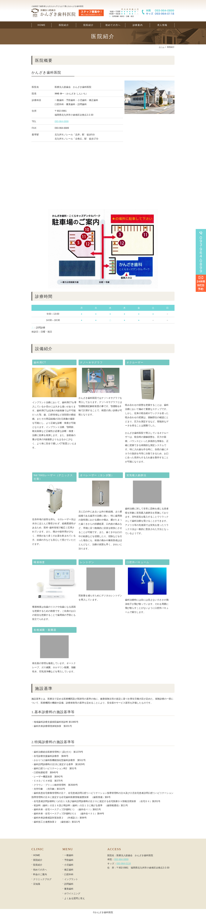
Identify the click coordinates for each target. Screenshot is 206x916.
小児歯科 (68, 865)
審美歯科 (68, 889)
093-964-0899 (62, 121)
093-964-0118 (123, 863)
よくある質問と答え (74, 898)
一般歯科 (68, 855)
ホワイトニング (72, 893)
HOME (41, 25)
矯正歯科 (68, 869)
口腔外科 (68, 874)
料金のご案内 (40, 874)
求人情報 (162, 25)
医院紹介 (64, 25)
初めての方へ (113, 25)
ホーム (161, 47)
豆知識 (36, 884)
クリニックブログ (42, 879)
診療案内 (138, 25)
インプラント (71, 879)
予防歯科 (68, 860)
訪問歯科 (68, 884)
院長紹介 (88, 25)
